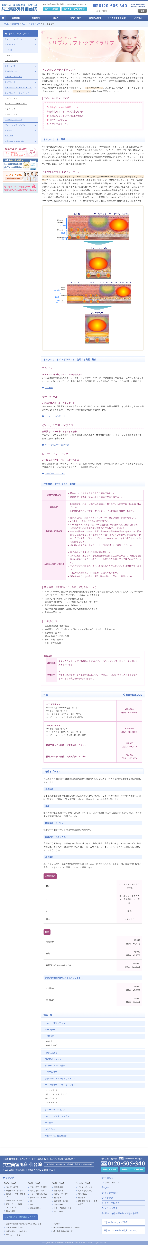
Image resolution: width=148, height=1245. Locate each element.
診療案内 (15, 24)
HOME (6, 24)
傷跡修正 (57, 1198)
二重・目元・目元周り (39, 1187)
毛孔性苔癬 (58, 1205)
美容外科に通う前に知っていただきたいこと (23, 1224)
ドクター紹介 (111, 1192)
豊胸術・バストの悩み (15, 1191)
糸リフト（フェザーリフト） (56, 1094)
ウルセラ (49, 387)
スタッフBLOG (111, 1203)
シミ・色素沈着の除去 (39, 1194)
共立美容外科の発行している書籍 (66, 1228)
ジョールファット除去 (55, 1065)
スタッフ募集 (111, 1208)
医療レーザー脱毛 (61, 1194)
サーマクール (51, 1029)
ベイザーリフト (51, 1098)
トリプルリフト (49, 24)
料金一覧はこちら (134, 695)
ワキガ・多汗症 (12, 1187)
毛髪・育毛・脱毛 (85, 1191)
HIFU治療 (49, 1036)
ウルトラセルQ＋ (52, 1045)
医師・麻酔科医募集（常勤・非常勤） (122, 1213)
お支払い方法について (113, 1183)
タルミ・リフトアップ (30, 24)
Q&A (106, 1187)
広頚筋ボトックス (53, 1059)
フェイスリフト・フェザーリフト (60, 1085)
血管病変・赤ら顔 (61, 1201)
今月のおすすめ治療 (118, 1222)
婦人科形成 (10, 1211)
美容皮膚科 (58, 1187)
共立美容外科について (15, 1228)
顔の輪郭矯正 (35, 1208)
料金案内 (108, 1177)
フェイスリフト (51, 1090)
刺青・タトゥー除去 (14, 1204)
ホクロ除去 (58, 1211)
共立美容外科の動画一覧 (63, 1231)
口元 (32, 1205)
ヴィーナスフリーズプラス (57, 445)
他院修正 (81, 1198)
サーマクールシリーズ (55, 416)
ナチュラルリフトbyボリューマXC (60, 1078)
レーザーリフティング (55, 473)
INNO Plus (50, 1129)
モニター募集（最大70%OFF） (123, 1230)
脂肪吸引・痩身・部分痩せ (15, 1195)
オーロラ (49, 1123)
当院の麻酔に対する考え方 (16, 1231)
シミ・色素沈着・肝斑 (63, 1208)
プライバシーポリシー (15, 1235)
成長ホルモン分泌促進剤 (56, 1135)
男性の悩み (82, 1194)
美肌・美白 (58, 1191)
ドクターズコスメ (85, 1187)
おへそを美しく (12, 1207)
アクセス (56, 1224)
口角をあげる (51, 1052)
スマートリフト (51, 1102)
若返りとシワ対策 (37, 1191)
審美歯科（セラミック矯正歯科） (87, 1202)
